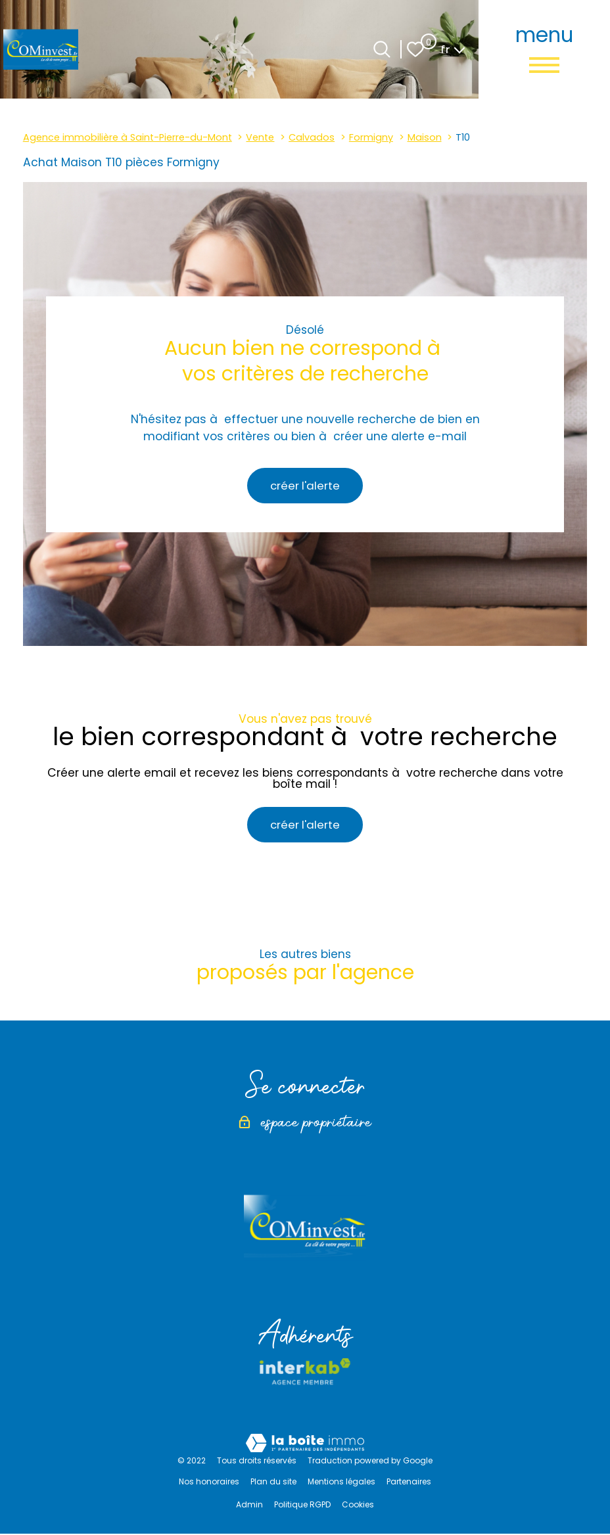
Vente (260, 137)
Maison (425, 137)
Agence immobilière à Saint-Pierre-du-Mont (127, 137)
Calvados (312, 137)
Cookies (358, 1505)
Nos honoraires (209, 1482)
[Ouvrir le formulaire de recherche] (382, 49)
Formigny (371, 137)
